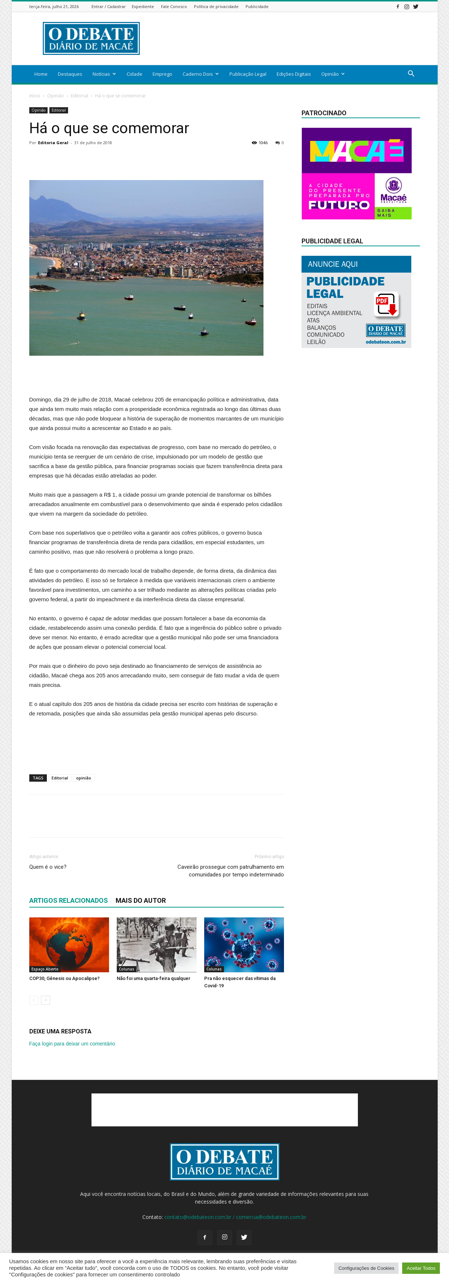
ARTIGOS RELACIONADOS (68, 900)
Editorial (79, 96)
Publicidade (257, 6)
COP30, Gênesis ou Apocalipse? (64, 978)
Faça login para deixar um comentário (72, 1044)
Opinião (333, 74)
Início (34, 96)
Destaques (70, 74)
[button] (411, 74)
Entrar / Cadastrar (108, 6)
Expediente (143, 6)
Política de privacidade (216, 6)
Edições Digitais (294, 74)
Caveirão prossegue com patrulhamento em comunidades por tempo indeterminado (230, 871)
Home (41, 74)
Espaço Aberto (45, 969)
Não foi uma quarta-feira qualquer (153, 978)
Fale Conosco (174, 6)
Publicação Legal (247, 74)
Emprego (162, 74)
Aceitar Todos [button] (421, 1268)
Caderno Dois (201, 74)
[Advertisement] (287, 38)
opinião (83, 778)
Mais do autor (141, 900)
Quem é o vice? (48, 867)
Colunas (126, 969)
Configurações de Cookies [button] (366, 1268)
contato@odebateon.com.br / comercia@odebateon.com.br (235, 1216)
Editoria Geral (53, 142)
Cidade (134, 74)
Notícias (104, 74)
